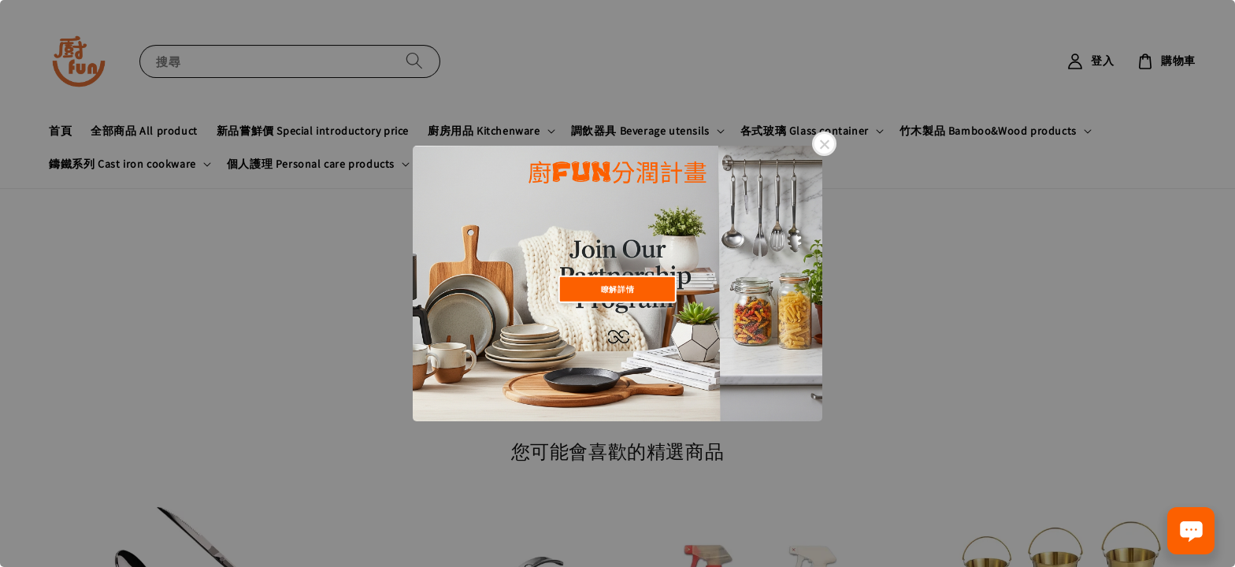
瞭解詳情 (617, 288)
